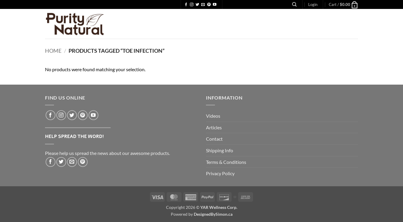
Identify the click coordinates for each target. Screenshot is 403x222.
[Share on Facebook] (50, 162)
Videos (213, 116)
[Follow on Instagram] (191, 5)
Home (53, 50)
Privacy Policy (220, 173)
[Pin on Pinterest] (83, 162)
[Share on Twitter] (61, 162)
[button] (312, 4)
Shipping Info (219, 150)
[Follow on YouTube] (214, 5)
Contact (214, 139)
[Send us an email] (203, 5)
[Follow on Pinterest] (209, 5)
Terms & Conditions (226, 162)
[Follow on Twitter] (197, 5)
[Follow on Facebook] (186, 5)
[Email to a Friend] (72, 162)
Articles (214, 127)
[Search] (294, 4)
